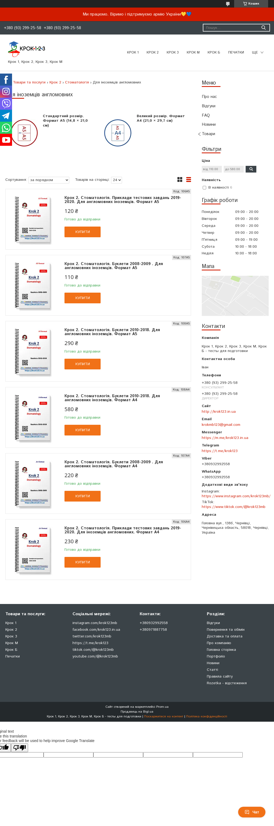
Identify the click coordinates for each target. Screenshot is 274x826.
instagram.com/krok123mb (95, 623)
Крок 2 (153, 52)
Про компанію (219, 643)
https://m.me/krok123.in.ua (225, 438)
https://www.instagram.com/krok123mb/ (236, 496)
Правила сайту (220, 676)
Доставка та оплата (224, 636)
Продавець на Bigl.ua (137, 711)
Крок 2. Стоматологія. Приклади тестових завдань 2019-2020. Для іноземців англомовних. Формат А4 (122, 530)
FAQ (206, 115)
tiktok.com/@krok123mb (93, 649)
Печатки (12, 656)
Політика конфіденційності (206, 716)
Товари (208, 134)
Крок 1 (133, 52)
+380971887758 (153, 629)
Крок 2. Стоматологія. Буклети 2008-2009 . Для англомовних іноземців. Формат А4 (113, 464)
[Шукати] (263, 27)
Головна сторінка (221, 649)
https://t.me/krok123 (220, 451)
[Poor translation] (19, 747)
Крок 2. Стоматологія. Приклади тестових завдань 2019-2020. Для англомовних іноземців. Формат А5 (122, 200)
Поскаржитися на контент (163, 716)
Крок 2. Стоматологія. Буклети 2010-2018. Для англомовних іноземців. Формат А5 (112, 332)
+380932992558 (154, 623)
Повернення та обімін (226, 629)
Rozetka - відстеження (227, 683)
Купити (82, 232)
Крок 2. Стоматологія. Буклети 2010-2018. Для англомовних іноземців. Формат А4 (112, 398)
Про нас (209, 97)
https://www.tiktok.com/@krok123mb (233, 507)
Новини (209, 124)
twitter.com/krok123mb (92, 636)
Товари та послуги (29, 82)
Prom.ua (162, 707)
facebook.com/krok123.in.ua (96, 629)
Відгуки (208, 106)
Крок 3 (173, 52)
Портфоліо (216, 656)
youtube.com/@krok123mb (95, 656)
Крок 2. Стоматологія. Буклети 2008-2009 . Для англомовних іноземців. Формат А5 (113, 266)
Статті (212, 669)
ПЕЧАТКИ (236, 52)
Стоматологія (77, 82)
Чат (252, 812)
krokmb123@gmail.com (221, 424)
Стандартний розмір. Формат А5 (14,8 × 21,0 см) (65, 120)
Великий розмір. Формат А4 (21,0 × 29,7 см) (161, 118)
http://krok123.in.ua (219, 411)
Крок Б (214, 52)
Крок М (193, 52)
